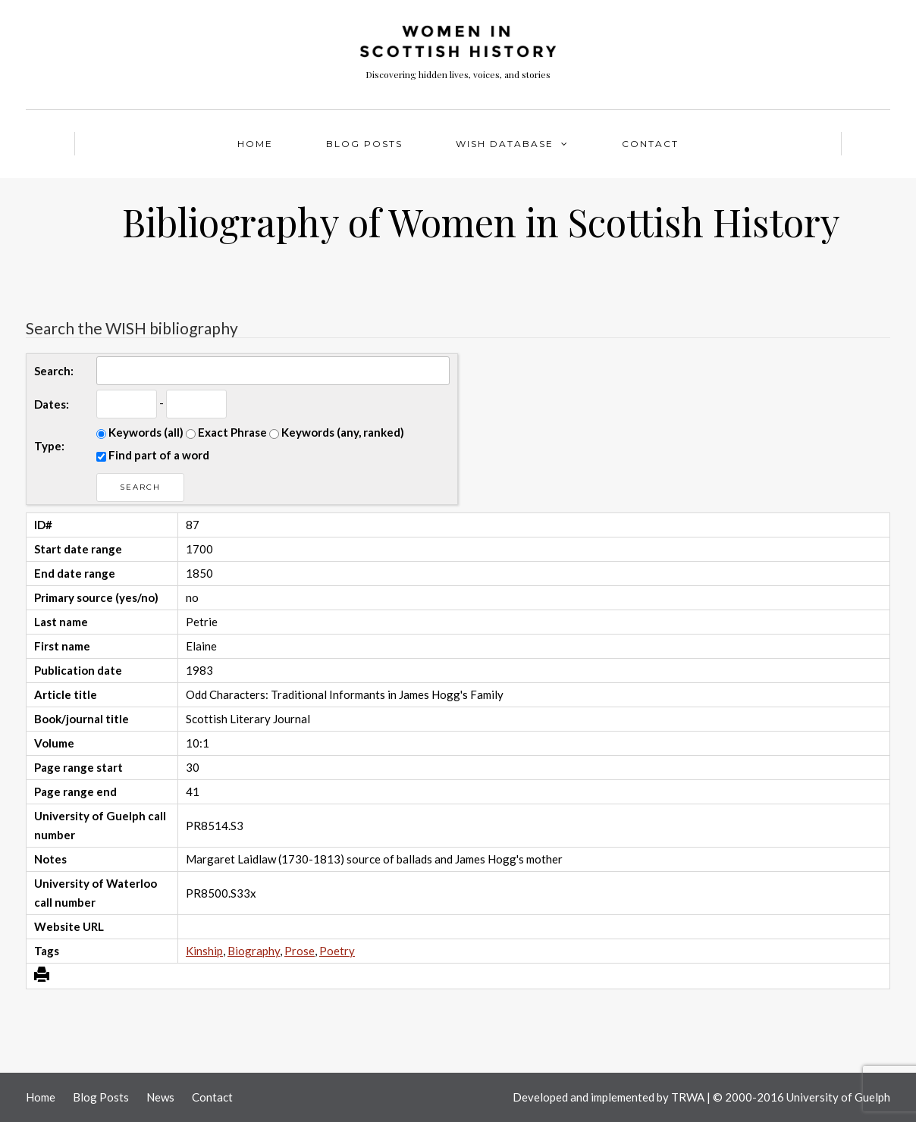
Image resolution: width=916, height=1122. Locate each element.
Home (255, 143)
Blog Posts (364, 143)
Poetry (337, 950)
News (160, 1097)
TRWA (687, 1097)
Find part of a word (152, 455)
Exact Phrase (226, 432)
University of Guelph (838, 1097)
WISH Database (505, 143)
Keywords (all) (140, 432)
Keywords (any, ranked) (336, 432)
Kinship (204, 950)
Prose (299, 950)
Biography (253, 950)
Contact (650, 143)
